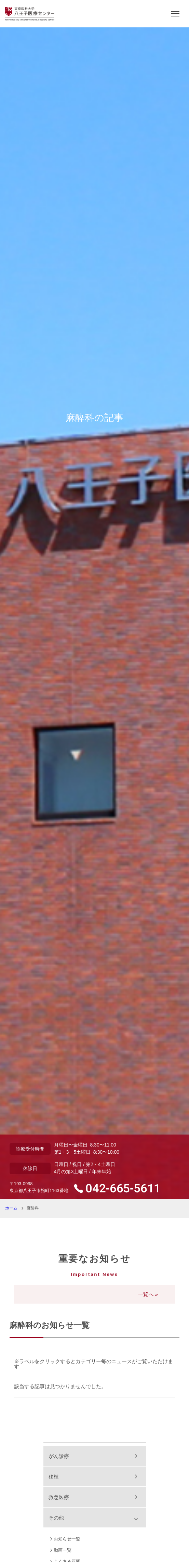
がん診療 (59, 1456)
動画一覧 (62, 1550)
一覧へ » (148, 1294)
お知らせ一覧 (67, 1538)
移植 (54, 1477)
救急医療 (59, 1497)
